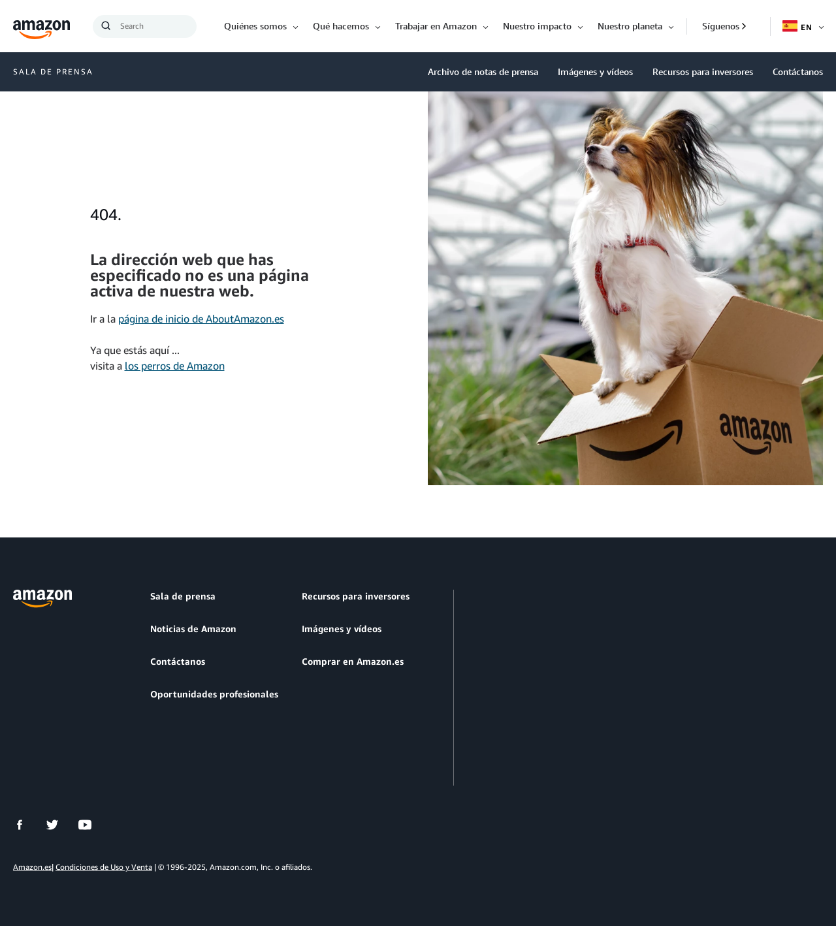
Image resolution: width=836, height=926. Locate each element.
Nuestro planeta (630, 25)
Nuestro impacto (537, 25)
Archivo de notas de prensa (483, 71)
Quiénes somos (255, 25)
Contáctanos (798, 71)
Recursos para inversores (702, 71)
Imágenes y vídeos (595, 71)
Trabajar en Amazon (436, 25)
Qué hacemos (341, 25)
